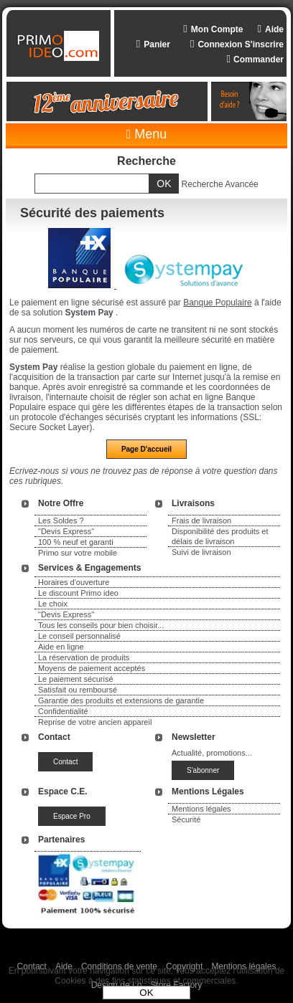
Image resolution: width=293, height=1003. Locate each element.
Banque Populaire (217, 303)
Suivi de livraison (201, 552)
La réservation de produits (83, 657)
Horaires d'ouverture (73, 582)
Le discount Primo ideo (78, 593)
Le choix (53, 603)
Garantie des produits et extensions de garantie (121, 700)
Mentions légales (201, 808)
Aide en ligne (61, 646)
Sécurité (186, 819)
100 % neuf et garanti (75, 542)
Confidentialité (63, 711)
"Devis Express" (66, 531)
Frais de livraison (201, 520)
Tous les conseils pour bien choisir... (101, 625)
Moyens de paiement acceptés (91, 668)
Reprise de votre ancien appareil (95, 722)
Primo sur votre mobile (77, 552)
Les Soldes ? (61, 520)
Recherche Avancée (220, 184)
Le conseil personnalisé (79, 636)
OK (146, 992)
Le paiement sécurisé (75, 679)
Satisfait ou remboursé (77, 689)
